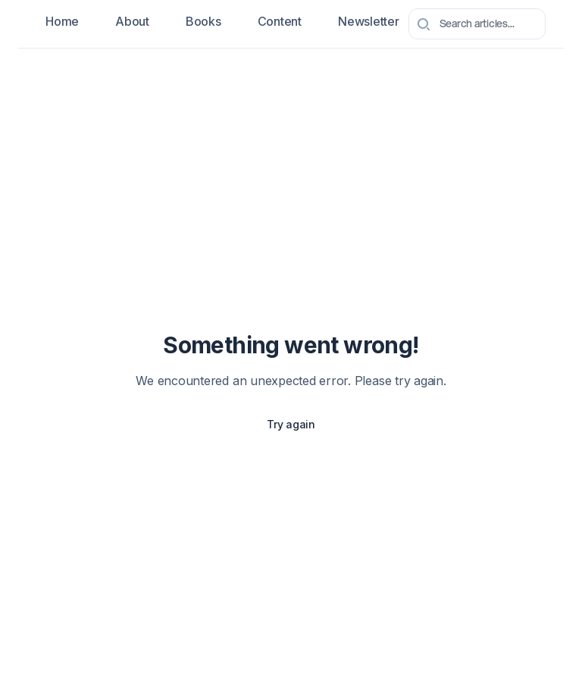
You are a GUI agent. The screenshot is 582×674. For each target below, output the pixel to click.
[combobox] (477, 23)
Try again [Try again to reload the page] (291, 424)
